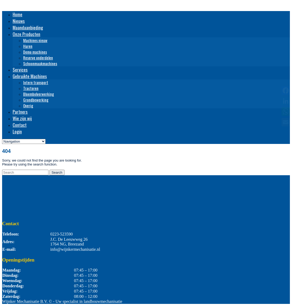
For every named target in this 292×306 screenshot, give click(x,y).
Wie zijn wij (22, 118)
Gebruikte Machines (30, 76)
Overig (28, 105)
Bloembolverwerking (38, 94)
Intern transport (35, 82)
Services (20, 69)
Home (17, 14)
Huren (27, 46)
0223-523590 (61, 234)
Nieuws (19, 21)
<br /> (146, 195)
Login (17, 131)
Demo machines (35, 52)
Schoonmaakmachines (40, 63)
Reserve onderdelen (38, 58)
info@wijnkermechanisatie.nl (75, 249)
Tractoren (30, 88)
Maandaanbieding (28, 27)
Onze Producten (26, 34)
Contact (20, 125)
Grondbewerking (35, 100)
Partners (20, 111)
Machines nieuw (35, 40)
